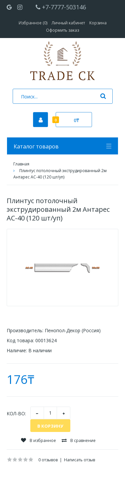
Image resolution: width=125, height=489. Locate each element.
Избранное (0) (33, 23)
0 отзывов (48, 460)
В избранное (38, 440)
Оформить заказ (62, 30)
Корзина (98, 23)
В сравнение (79, 440)
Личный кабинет (68, 23)
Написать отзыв (79, 460)
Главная (21, 164)
